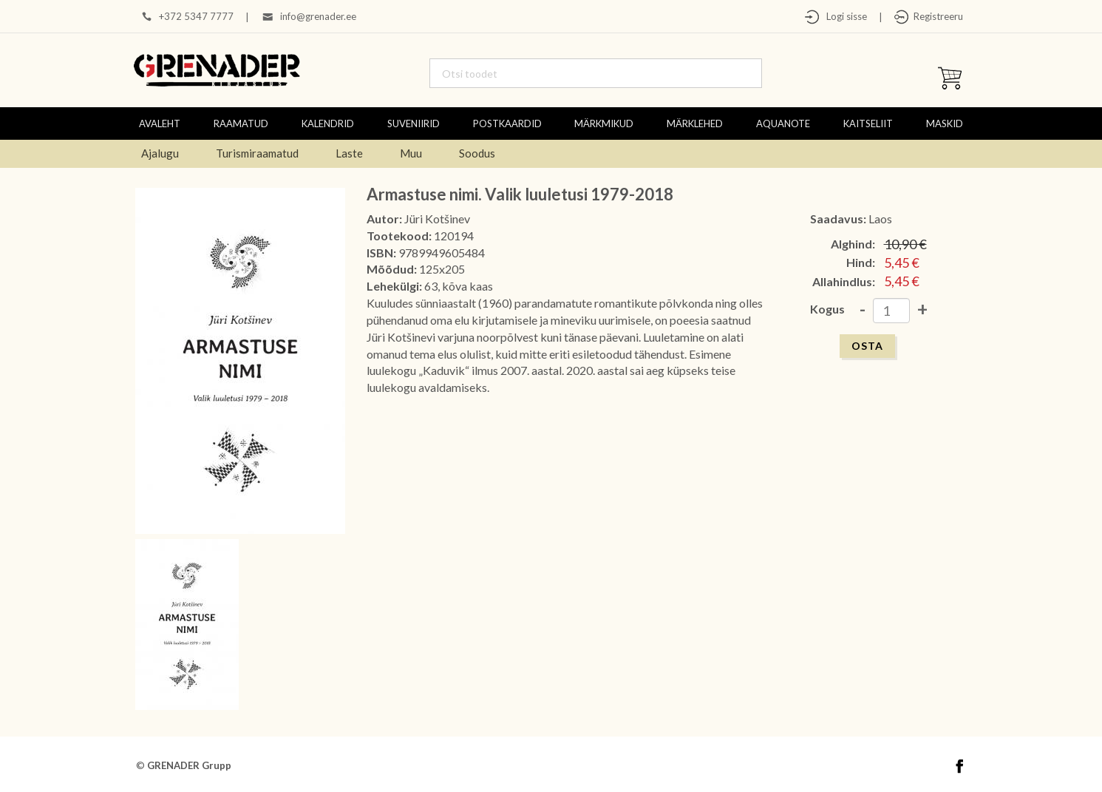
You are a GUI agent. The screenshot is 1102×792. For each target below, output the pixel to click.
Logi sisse (843, 16)
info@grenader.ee (318, 16)
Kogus (827, 309)
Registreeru (936, 16)
